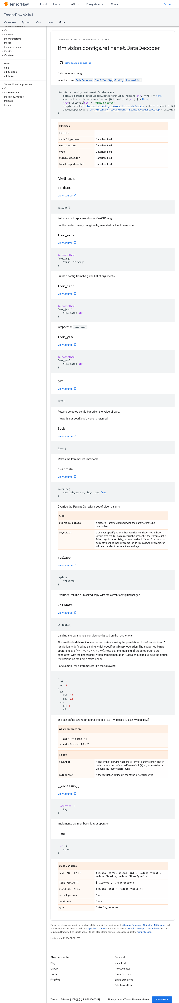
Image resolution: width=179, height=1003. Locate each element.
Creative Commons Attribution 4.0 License (144, 925)
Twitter (54, 974)
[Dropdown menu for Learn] (64, 4)
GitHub (168, 4)
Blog (53, 963)
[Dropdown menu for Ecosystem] (104, 4)
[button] (22, 30)
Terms (54, 999)
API (75, 39)
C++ (38, 22)
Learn (56, 4)
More (107, 39)
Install (43, 4)
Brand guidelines (124, 979)
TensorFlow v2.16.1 (18, 15)
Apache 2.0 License (97, 928)
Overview (10, 22)
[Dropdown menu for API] (79, 4)
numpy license (144, 932)
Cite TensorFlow (123, 985)
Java (50, 22)
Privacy (65, 999)
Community (117, 4)
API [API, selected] (73, 4)
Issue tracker (122, 963)
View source (65, 195)
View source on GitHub (75, 63)
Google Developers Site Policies (144, 928)
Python (26, 22)
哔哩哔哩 (55, 979)
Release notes (122, 968)
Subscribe (162, 999)
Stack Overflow (123, 974)
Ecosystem (93, 4)
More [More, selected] (62, 22)
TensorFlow (63, 39)
